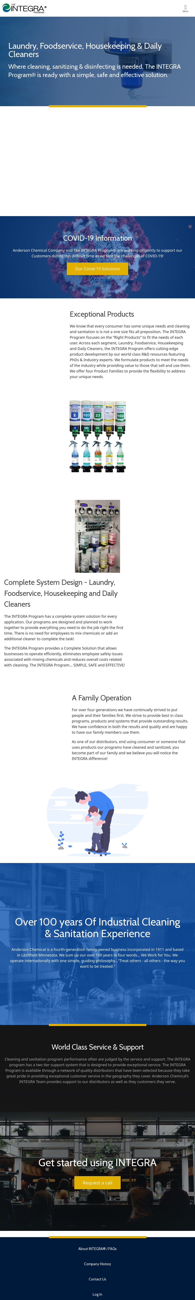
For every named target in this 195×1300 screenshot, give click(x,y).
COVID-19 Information (97, 238)
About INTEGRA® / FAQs (97, 1249)
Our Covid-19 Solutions (97, 268)
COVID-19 (154, 255)
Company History (97, 1264)
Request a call (97, 1182)
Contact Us (97, 1279)
